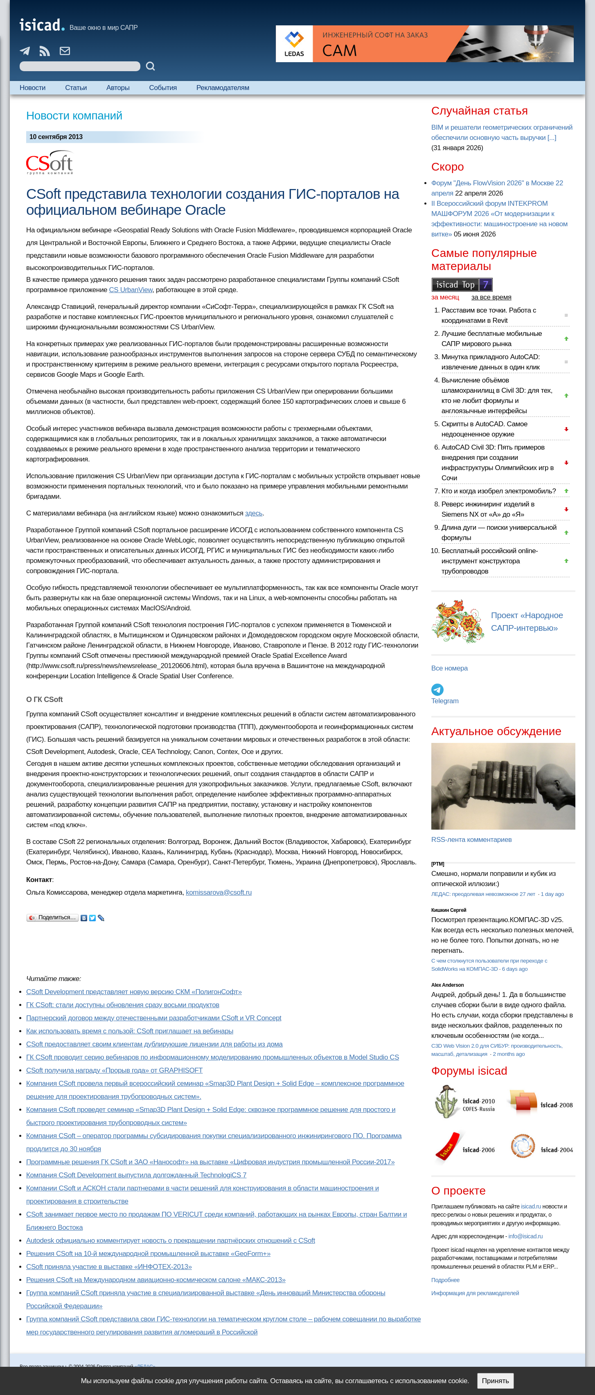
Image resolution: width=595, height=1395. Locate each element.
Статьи (76, 88)
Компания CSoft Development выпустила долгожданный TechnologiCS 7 (136, 1175)
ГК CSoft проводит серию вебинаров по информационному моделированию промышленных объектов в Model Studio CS (212, 1057)
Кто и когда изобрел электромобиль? (499, 491)
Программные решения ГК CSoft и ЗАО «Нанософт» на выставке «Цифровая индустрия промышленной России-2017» (210, 1162)
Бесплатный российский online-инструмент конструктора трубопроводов (490, 561)
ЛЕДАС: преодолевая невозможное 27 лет (483, 894)
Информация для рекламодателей (475, 1293)
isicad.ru (531, 1206)
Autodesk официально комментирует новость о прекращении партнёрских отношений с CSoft (170, 1240)
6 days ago (515, 969)
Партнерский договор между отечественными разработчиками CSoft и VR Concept (153, 1018)
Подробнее (445, 1280)
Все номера (449, 668)
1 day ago (552, 894)
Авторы (117, 88)
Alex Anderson (447, 985)
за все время (491, 297)
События (163, 88)
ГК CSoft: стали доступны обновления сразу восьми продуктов (122, 1005)
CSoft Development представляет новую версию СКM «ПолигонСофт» (134, 992)
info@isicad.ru (526, 1236)
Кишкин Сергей (449, 910)
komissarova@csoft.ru (219, 892)
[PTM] (437, 864)
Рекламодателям (222, 88)
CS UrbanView (130, 290)
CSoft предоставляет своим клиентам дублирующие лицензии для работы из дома (154, 1044)
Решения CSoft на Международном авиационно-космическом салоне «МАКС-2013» (156, 1280)
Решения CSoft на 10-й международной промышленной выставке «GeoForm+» (148, 1254)
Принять (495, 1381)
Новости (32, 88)
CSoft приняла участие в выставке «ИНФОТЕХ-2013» (109, 1267)
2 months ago (509, 1054)
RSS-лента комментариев (471, 840)
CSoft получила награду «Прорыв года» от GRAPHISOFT (114, 1070)
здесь (253, 513)
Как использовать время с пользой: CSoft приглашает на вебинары (129, 1031)
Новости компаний (74, 115)
